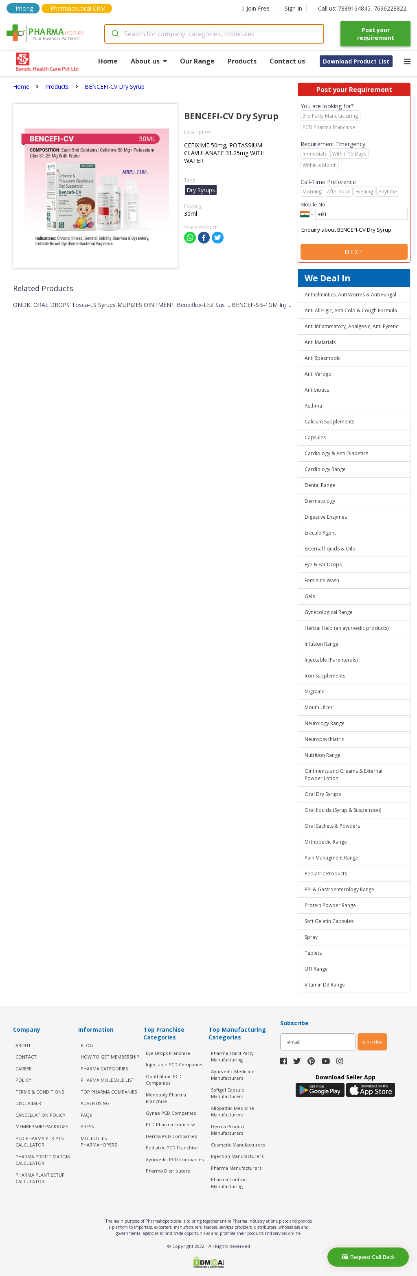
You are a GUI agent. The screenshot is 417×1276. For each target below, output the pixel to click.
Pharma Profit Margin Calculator (42, 1159)
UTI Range (316, 968)
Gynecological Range (329, 612)
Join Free (256, 8)
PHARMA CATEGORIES (104, 1069)
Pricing (24, 8)
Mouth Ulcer (319, 707)
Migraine (315, 691)
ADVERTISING (95, 1103)
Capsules (315, 437)
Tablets (313, 952)
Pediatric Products (326, 873)
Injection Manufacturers (237, 1156)
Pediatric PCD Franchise (172, 1147)
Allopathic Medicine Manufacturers (232, 1111)
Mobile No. (314, 204)
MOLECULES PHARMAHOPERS (99, 1141)
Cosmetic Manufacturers (238, 1145)
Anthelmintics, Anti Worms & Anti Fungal (350, 294)
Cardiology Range (325, 469)
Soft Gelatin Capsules (329, 921)
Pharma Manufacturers (236, 1168)
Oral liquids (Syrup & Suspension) (343, 810)
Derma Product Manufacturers (228, 1129)
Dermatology (320, 501)
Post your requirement (375, 34)
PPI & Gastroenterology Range (339, 889)
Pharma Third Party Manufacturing (232, 1056)
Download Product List (356, 61)
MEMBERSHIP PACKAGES (41, 1126)
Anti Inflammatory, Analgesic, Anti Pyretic (351, 326)
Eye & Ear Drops (323, 564)
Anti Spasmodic (322, 358)
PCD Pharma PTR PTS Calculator (39, 1141)
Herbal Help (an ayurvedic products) (346, 628)
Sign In (293, 8)
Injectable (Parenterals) (331, 659)
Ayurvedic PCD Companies (175, 1159)
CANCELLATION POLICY (40, 1115)
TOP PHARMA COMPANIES (109, 1092)
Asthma (313, 405)
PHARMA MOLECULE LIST (107, 1080)
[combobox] (214, 34)
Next (354, 252)
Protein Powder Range (330, 905)
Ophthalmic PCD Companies (164, 1079)
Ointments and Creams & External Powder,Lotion (343, 774)
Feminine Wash (322, 580)
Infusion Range (321, 643)
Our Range (197, 61)
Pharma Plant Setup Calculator (40, 1178)
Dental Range (320, 485)
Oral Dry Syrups (323, 794)
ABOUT (23, 1045)
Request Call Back (368, 1257)
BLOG (87, 1045)
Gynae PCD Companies (171, 1113)
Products (242, 61)
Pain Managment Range (331, 857)
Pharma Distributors (168, 1171)
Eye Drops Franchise (168, 1053)
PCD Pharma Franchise (170, 1124)
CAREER (23, 1069)
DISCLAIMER (28, 1103)
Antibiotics (317, 389)
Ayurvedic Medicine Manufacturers (233, 1074)
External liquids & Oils (330, 548)
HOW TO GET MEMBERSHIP (110, 1057)
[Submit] (114, 34)
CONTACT (26, 1057)
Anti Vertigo (318, 374)
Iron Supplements (325, 675)
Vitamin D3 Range (325, 984)
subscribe (372, 1042)
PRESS (87, 1126)
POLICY (23, 1080)
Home (108, 61)
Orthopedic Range (326, 841)
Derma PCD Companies (171, 1136)
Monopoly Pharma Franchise (166, 1098)
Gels (310, 596)
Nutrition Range (322, 755)
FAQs (86, 1115)
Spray (311, 937)
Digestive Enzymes (326, 516)
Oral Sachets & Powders (332, 825)
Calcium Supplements (329, 421)
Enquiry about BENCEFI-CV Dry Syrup (354, 230)
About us (149, 61)
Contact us (287, 61)
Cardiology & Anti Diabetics (336, 453)
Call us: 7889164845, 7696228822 (362, 8)
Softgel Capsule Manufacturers (227, 1093)
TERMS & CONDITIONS (39, 1092)
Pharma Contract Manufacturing (229, 1182)
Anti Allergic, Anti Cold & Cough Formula (351, 310)
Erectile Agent (320, 532)
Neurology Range (325, 723)
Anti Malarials (320, 342)
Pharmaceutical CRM (77, 8)
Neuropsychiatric (324, 739)
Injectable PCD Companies (174, 1064)
